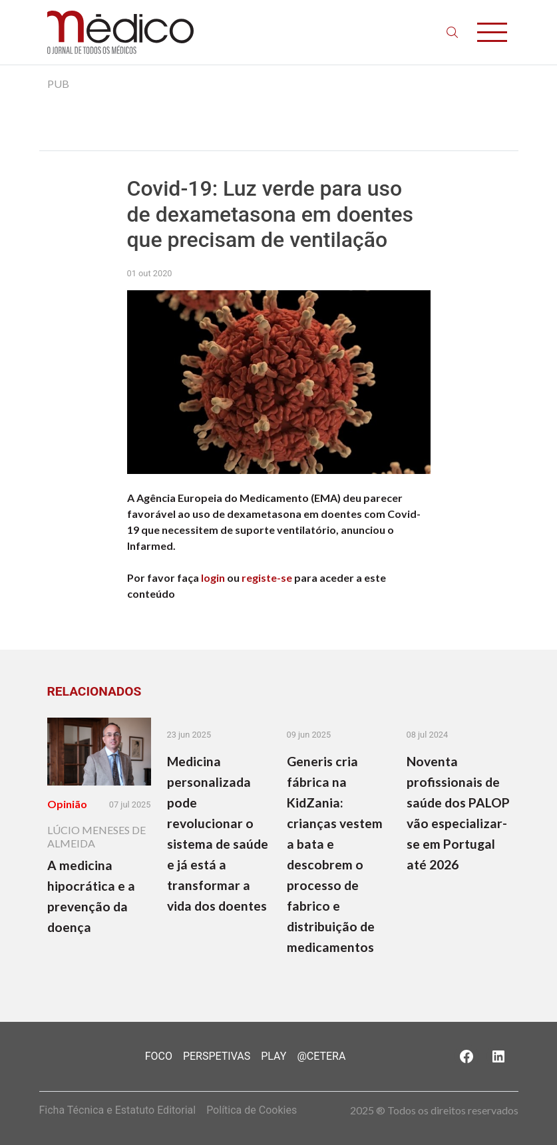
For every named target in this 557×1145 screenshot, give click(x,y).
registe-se (267, 577)
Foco (158, 1056)
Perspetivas (216, 1056)
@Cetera (321, 1056)
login (213, 577)
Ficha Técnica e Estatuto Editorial (117, 1110)
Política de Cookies (251, 1110)
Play (273, 1056)
